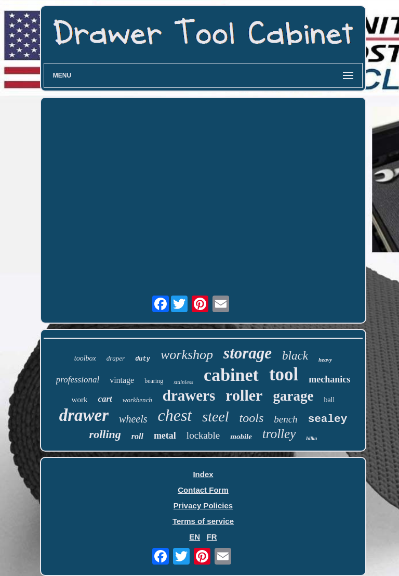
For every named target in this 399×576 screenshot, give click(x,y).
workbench (137, 400)
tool (283, 374)
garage (293, 396)
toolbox (85, 358)
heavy (325, 359)
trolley (279, 434)
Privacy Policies (203, 505)
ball (329, 400)
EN (194, 536)
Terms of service (203, 521)
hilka (311, 438)
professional (77, 380)
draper (116, 358)
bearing (153, 381)
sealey (328, 419)
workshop (187, 354)
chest (175, 415)
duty (142, 359)
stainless (183, 382)
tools (252, 418)
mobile (241, 436)
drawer (84, 415)
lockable (203, 435)
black (295, 355)
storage (247, 353)
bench (285, 419)
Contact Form (203, 489)
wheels (133, 419)
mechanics (329, 379)
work (80, 399)
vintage (122, 380)
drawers (189, 395)
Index (203, 474)
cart (105, 399)
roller (243, 395)
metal (165, 435)
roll (137, 436)
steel (215, 416)
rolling (105, 434)
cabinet (231, 375)
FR (212, 536)
